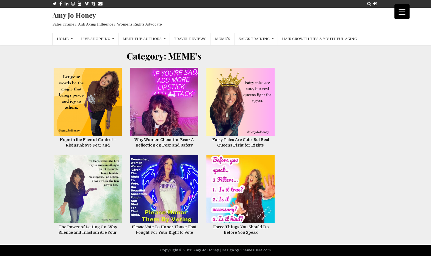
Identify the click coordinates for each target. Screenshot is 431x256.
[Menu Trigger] (402, 11)
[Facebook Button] (60, 3)
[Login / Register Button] (375, 3)
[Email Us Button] (100, 3)
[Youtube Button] (80, 3)
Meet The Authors (142, 39)
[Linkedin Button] (66, 3)
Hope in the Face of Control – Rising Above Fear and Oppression (88, 145)
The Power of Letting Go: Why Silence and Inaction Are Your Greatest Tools (88, 232)
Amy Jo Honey (74, 15)
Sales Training (254, 39)
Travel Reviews (190, 39)
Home (63, 39)
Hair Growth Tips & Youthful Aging (319, 39)
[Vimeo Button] (86, 3)
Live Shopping (95, 39)
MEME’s (222, 39)
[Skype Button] (93, 3)
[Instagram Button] (73, 3)
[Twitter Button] (55, 3)
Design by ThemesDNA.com (246, 250)
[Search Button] (369, 3)
